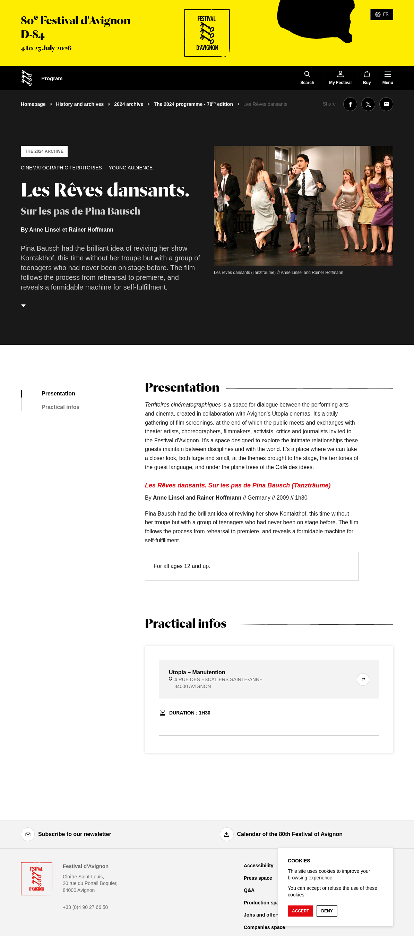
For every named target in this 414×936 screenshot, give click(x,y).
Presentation (58, 393)
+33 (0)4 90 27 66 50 (85, 907)
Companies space (264, 927)
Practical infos (60, 407)
